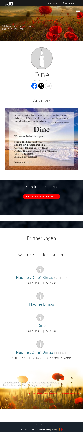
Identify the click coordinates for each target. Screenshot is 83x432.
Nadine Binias (41, 304)
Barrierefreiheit (30, 424)
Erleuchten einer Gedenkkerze (42, 196)
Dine (41, 325)
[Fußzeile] (41, 425)
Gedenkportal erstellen (42, 429)
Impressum (45, 424)
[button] (78, 10)
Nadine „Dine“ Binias (41, 277)
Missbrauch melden (70, 393)
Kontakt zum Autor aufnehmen (43, 393)
